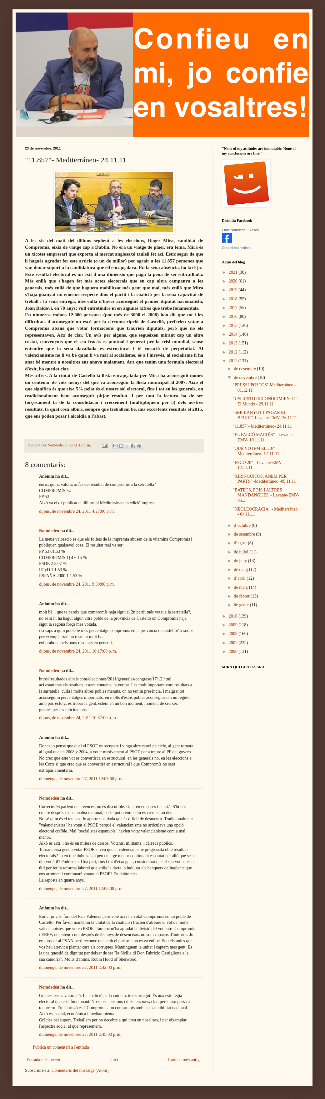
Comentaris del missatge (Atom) (80, 1070)
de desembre (245, 368)
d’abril (240, 578)
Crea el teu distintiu (236, 248)
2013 (234, 343)
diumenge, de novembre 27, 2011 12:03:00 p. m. (81, 778)
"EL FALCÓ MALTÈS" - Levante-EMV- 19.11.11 (263, 437)
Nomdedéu (49, 530)
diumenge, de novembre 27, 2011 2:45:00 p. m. (80, 1034)
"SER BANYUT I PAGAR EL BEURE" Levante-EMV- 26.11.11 (265, 415)
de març (241, 587)
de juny (241, 560)
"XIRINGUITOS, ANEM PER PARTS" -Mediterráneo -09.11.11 (264, 479)
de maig (241, 569)
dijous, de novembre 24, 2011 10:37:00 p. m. (78, 717)
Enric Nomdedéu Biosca (240, 230)
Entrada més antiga (185, 1059)
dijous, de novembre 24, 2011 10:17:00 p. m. (78, 651)
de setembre (245, 534)
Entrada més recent (43, 1059)
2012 (234, 352)
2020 (234, 281)
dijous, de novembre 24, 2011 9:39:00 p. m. (77, 584)
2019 (234, 289)
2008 (234, 633)
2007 (234, 642)
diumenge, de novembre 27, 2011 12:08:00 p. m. (81, 888)
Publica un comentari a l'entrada (61, 1047)
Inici (114, 1059)
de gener (242, 605)
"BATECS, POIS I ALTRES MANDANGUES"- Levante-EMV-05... (266, 495)
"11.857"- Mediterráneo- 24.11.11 (262, 426)
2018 (234, 299)
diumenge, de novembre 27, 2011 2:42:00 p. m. (80, 967)
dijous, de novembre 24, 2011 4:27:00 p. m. (77, 511)
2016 (234, 316)
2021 (234, 272)
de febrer (242, 596)
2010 (234, 616)
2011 (233, 361)
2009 (234, 625)
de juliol (241, 552)
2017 (234, 307)
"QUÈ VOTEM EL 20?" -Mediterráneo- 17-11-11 (256, 451)
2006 (234, 651)
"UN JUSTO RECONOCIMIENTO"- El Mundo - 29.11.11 (266, 401)
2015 (234, 325)
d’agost (241, 543)
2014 (234, 334)
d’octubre (243, 525)
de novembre (246, 377)
